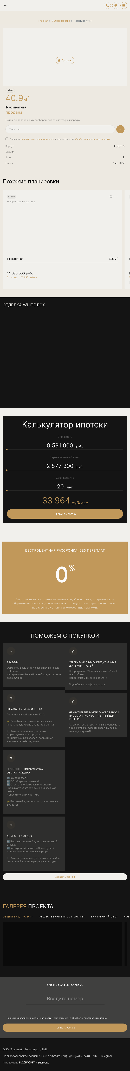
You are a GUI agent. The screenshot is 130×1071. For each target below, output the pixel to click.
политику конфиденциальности (37, 139)
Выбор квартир (61, 20)
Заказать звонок (65, 876)
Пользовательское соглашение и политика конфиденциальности (46, 1056)
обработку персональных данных (92, 139)
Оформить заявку (65, 514)
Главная (43, 20)
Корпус (9, 146)
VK (95, 1056)
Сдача (9, 163)
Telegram (106, 1056)
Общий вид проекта (18, 916)
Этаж (8, 157)
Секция (9, 151)
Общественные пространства (62, 916)
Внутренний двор (104, 916)
